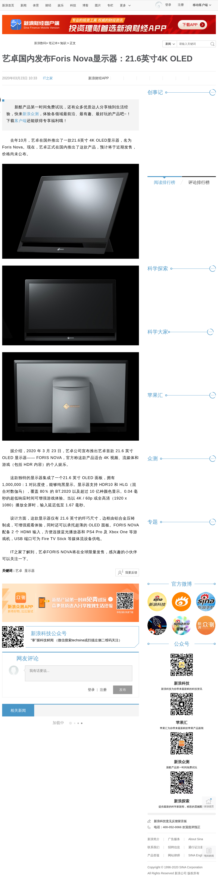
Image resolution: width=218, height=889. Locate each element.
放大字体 (130, 78)
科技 (73, 5)
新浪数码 (40, 43)
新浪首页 (8, 5)
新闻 (24, 5)
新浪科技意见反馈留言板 (170, 821)
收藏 (143, 78)
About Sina (195, 839)
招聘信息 (174, 847)
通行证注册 (195, 847)
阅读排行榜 (164, 182)
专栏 (110, 5)
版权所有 (193, 873)
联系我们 (153, 847)
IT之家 (48, 78)
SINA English (197, 855)
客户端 (21, 121)
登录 (91, 689)
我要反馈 (131, 572)
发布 (122, 689)
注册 (181, 4)
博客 (85, 5)
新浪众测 (31, 114)
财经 (48, 5)
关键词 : (8, 570)
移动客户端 (202, 5)
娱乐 (61, 5)
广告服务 (174, 839)
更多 (125, 5)
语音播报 (209, 836)
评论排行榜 (199, 182)
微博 (156, 78)
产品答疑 (153, 855)
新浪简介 (153, 839)
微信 (169, 78)
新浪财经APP (98, 78)
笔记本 (53, 43)
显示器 (29, 570)
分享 (182, 78)
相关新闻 (18, 710)
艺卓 (18, 570)
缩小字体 (117, 78)
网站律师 (174, 855)
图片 (98, 5)
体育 (36, 5)
